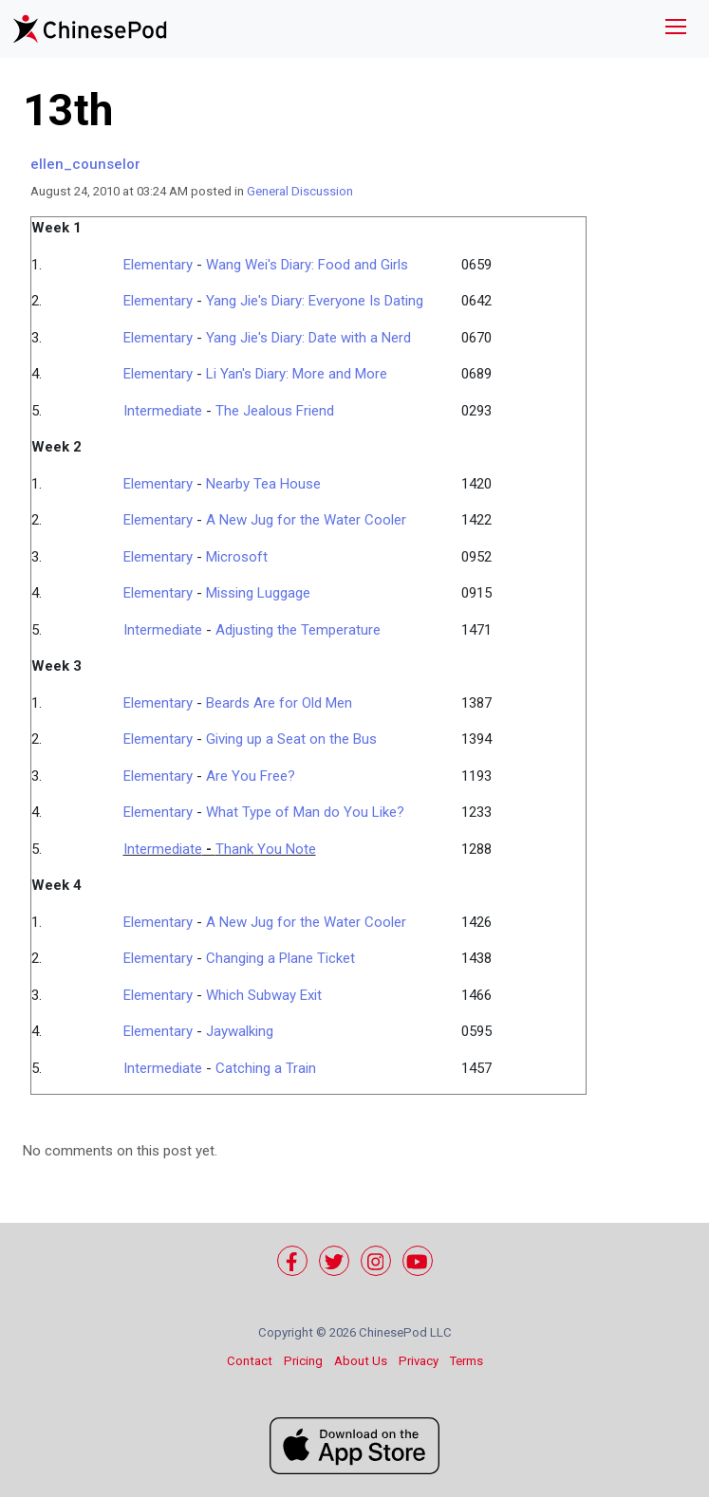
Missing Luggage (258, 592)
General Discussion (300, 191)
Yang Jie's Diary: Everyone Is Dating (314, 300)
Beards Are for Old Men (279, 703)
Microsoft (237, 556)
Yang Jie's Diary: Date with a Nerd (308, 337)
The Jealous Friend (274, 410)
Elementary (158, 264)
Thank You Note (265, 849)
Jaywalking (239, 1031)
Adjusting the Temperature (298, 629)
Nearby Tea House (263, 483)
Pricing (303, 1361)
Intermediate (162, 410)
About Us (360, 1361)
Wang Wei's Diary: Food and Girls (307, 264)
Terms (466, 1361)
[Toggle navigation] (676, 29)
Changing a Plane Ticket (280, 958)
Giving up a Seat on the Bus (291, 739)
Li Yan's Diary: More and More (296, 373)
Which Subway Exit (264, 995)
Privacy (418, 1361)
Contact (249, 1361)
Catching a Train (265, 1068)
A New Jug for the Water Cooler (306, 519)
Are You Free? (250, 776)
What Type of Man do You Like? (305, 812)
